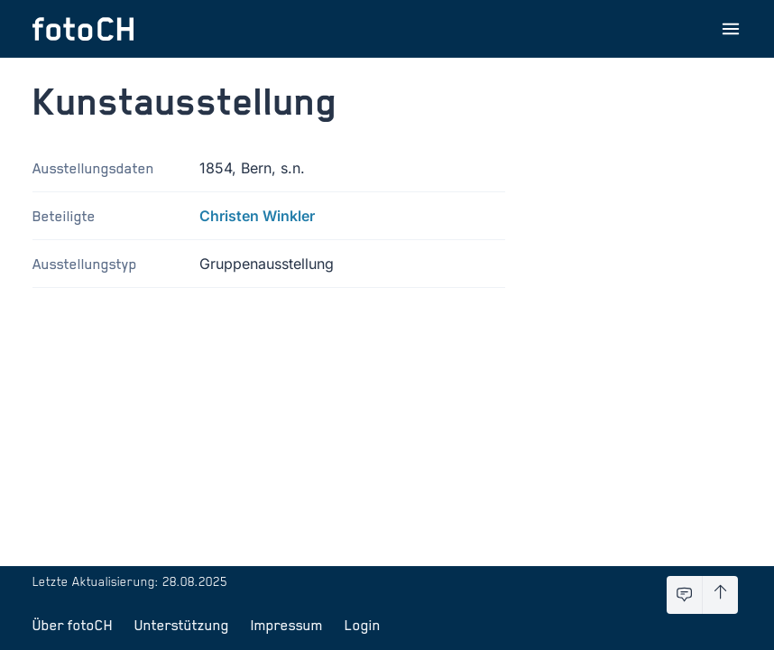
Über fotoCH (72, 625)
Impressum (287, 625)
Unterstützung (181, 625)
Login (363, 625)
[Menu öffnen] (731, 29)
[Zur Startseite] (83, 29)
